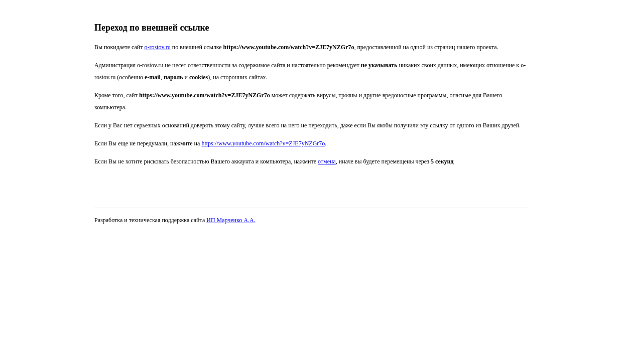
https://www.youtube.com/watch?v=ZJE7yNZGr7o (263, 143)
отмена (327, 161)
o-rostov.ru (158, 47)
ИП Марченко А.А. (230, 220)
